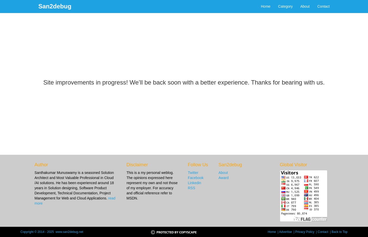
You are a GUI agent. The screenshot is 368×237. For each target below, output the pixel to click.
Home (265, 6)
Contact (323, 6)
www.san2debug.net (69, 232)
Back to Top (340, 232)
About (305, 6)
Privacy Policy (305, 232)
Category (285, 6)
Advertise (286, 232)
